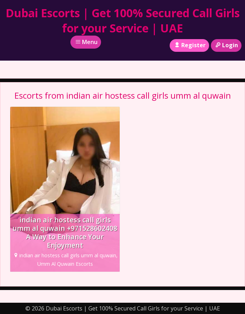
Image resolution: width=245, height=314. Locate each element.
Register (189, 45)
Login (226, 45)
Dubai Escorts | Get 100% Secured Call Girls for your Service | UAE (123, 20)
